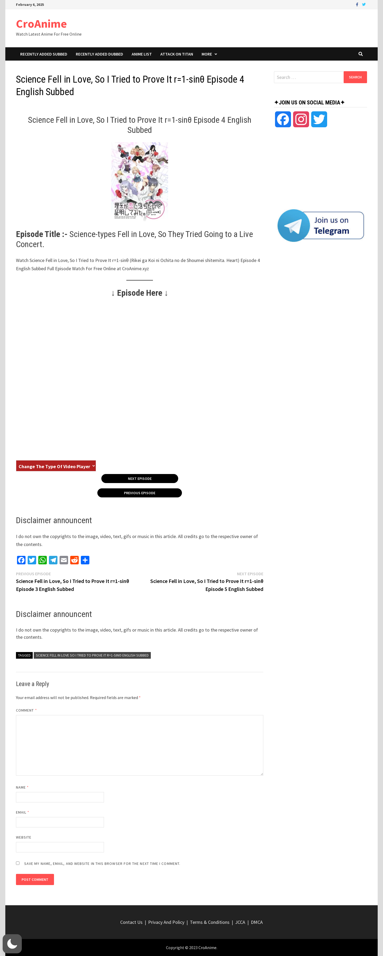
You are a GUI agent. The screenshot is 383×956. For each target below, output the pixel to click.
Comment (26, 710)
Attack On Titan (176, 54)
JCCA (240, 922)
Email (23, 812)
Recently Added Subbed (43, 54)
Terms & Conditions (210, 922)
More (207, 54)
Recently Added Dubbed (99, 54)
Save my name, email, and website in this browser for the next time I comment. (102, 863)
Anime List (142, 54)
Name (22, 787)
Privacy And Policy (166, 922)
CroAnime (41, 23)
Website (24, 837)
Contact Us (131, 922)
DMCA (257, 922)
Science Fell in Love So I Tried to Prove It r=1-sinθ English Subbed (92, 655)
